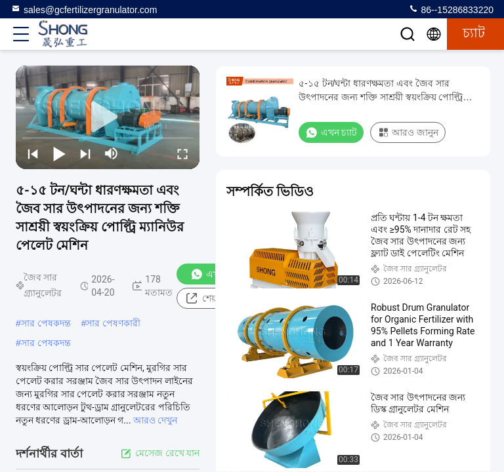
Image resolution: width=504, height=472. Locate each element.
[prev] (33, 153)
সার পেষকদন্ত (46, 323)
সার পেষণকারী (113, 323)
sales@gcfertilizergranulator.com (83, 9)
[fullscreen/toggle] (182, 153)
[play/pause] (59, 153)
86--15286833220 (451, 9)
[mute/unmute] (111, 153)
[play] (107, 117)
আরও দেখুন (155, 420)
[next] (85, 153)
